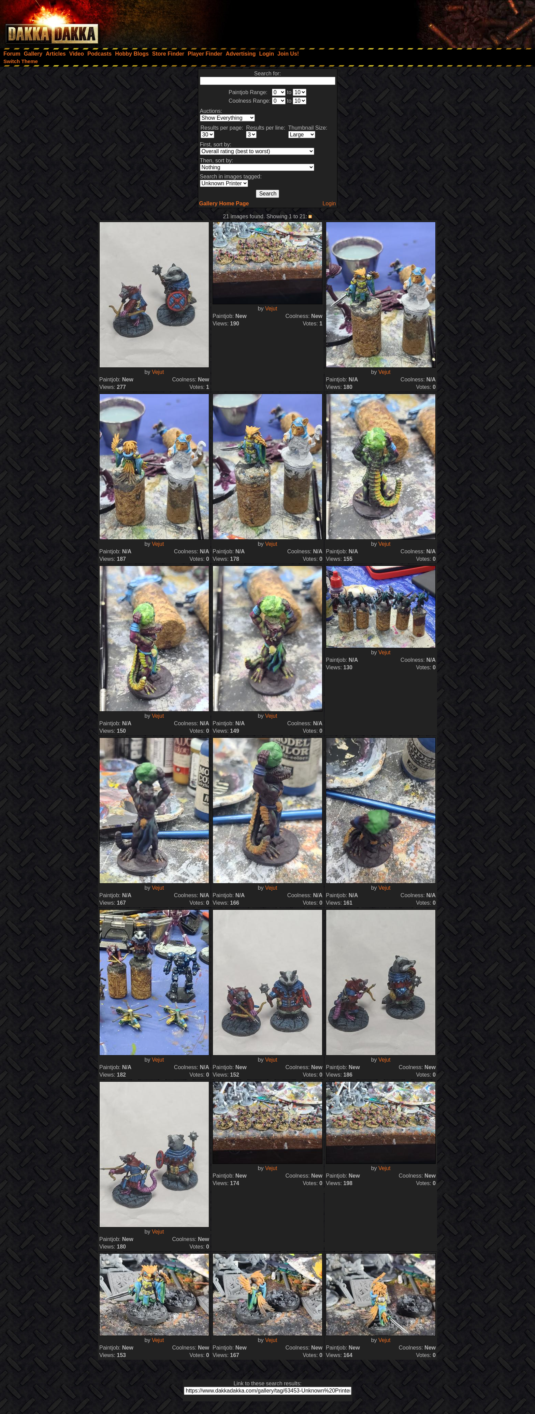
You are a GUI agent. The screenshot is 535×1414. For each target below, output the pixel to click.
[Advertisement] (443, 22)
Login (329, 203)
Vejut (158, 372)
